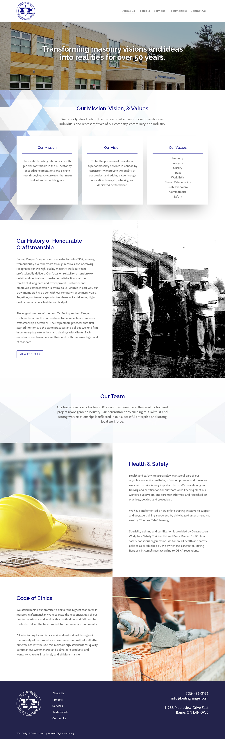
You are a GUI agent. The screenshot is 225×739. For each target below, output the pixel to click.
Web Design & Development (30, 733)
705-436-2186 (197, 693)
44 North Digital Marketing (61, 733)
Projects (144, 10)
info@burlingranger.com (189, 698)
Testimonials (178, 10)
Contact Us (198, 10)
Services (159, 10)
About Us (128, 10)
